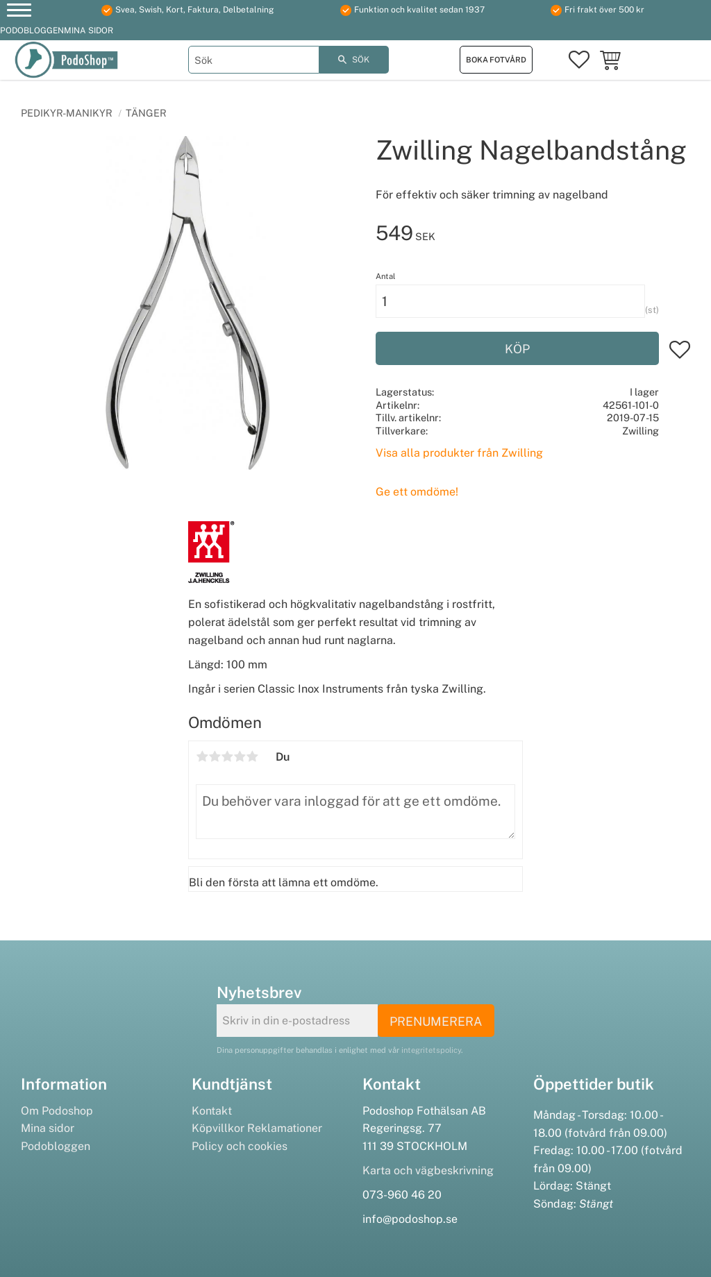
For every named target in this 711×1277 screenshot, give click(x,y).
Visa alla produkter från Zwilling (459, 452)
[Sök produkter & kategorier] (253, 60)
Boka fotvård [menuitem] (496, 60)
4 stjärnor (239, 756)
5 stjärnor (252, 756)
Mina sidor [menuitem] (88, 30)
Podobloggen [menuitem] (32, 30)
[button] (19, 12)
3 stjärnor (227, 756)
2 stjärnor (214, 756)
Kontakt (212, 1110)
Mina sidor (47, 1128)
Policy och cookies (239, 1146)
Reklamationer (284, 1128)
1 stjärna (202, 756)
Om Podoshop (57, 1110)
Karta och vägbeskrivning (428, 1170)
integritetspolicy (431, 1050)
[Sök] (354, 60)
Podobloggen (55, 1146)
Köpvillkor (218, 1128)
